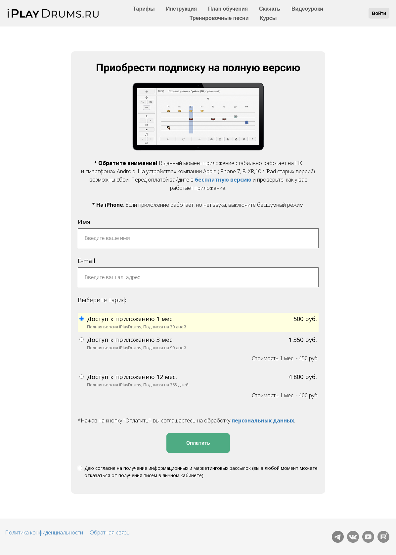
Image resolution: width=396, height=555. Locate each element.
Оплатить (198, 443)
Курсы (268, 18)
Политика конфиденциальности (44, 532)
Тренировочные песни (219, 18)
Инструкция (181, 9)
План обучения (228, 9)
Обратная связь (110, 532)
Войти (379, 13)
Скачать (269, 9)
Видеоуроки (307, 9)
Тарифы (144, 9)
